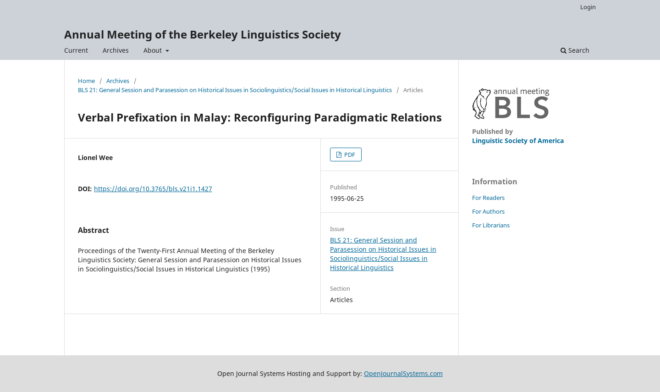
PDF (349, 154)
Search (575, 50)
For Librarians (491, 225)
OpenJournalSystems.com (403, 373)
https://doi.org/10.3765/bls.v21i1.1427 (153, 188)
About (153, 50)
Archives (116, 50)
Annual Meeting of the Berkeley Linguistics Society (202, 34)
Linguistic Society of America (518, 140)
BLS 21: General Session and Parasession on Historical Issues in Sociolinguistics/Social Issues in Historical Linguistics (235, 90)
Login (588, 7)
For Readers (488, 197)
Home (86, 81)
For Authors (488, 211)
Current (76, 50)
